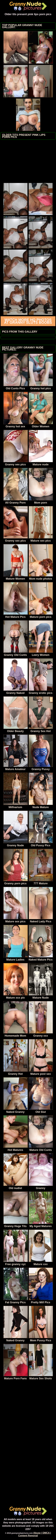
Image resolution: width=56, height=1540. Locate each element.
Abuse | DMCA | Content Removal (34, 1534)
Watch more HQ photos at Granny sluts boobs (28, 321)
